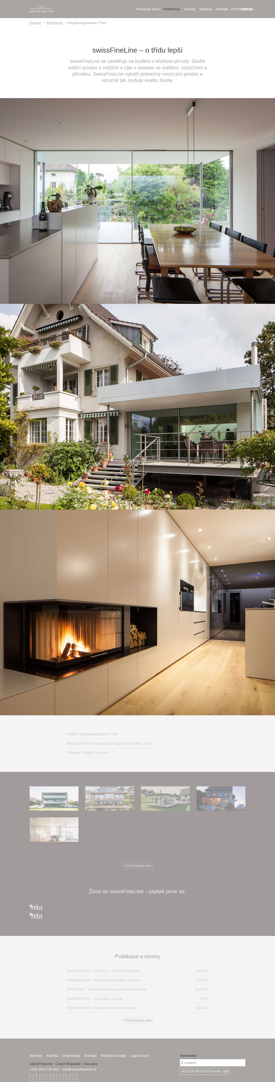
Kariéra (52, 1056)
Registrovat (205, 1071)
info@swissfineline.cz (79, 1069)
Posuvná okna (148, 9)
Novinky (36, 1056)
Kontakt (222, 9)
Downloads (71, 1056)
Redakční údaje (113, 1056)
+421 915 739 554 (44, 1069)
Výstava (205, 9)
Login (139, 1056)
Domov (35, 23)
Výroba (189, 9)
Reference (171, 9)
